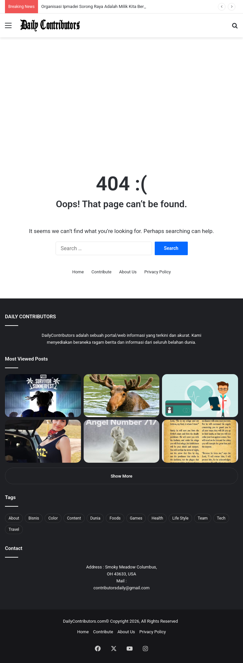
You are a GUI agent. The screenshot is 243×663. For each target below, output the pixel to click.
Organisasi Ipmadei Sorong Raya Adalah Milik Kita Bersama (97, 6)
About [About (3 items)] (14, 518)
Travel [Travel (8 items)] (14, 529)
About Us (128, 271)
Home (78, 271)
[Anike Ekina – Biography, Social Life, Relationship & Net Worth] (43, 441)
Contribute (102, 271)
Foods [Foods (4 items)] (114, 518)
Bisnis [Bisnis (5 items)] (33, 518)
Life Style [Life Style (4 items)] (180, 518)
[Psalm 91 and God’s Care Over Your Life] (200, 441)
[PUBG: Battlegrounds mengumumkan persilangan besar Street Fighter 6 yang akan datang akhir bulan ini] (43, 395)
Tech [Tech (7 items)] (221, 518)
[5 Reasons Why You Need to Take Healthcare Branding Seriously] (200, 395)
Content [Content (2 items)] (74, 518)
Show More (122, 476)
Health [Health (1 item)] (157, 518)
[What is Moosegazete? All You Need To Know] (122, 395)
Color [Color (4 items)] (53, 518)
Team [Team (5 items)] (203, 518)
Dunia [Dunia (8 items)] (95, 518)
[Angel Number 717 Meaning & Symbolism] (122, 441)
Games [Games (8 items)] (136, 518)
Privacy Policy (157, 271)
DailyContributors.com (84, 621)
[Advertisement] (121, 113)
